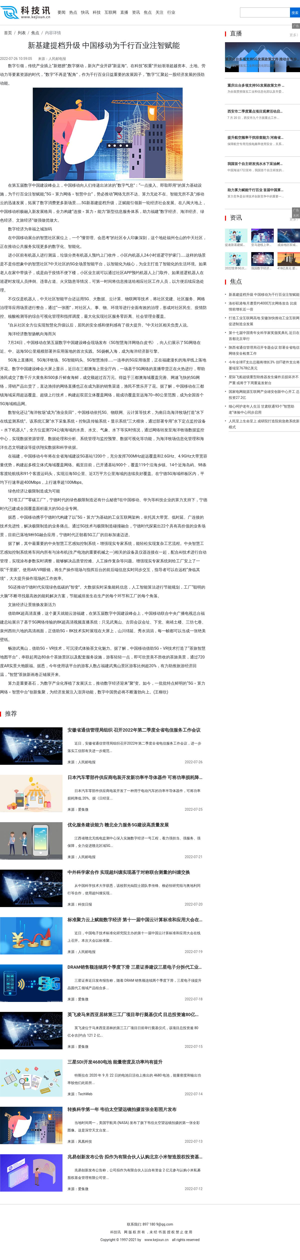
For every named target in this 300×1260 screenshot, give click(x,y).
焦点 (148, 12)
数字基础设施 (70, 700)
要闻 (62, 12)
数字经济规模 (95, 700)
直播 (124, 12)
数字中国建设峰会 (41, 700)
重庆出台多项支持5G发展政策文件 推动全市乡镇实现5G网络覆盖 (262, 59)
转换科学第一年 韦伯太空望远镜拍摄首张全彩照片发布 (122, 1109)
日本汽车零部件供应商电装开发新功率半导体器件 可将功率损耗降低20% (135, 777)
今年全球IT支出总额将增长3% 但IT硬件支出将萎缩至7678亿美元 (264, 365)
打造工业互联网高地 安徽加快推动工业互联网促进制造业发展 (264, 321)
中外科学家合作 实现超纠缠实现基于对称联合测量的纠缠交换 (129, 872)
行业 (171, 12)
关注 (160, 12)
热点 (73, 12)
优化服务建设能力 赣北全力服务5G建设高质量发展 (118, 824)
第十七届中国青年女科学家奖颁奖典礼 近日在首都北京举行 (264, 336)
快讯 (85, 12)
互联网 (110, 12)
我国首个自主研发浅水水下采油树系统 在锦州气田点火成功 (256, 164)
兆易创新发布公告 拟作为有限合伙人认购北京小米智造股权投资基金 (135, 1156)
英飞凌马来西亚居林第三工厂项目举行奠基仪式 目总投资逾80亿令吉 (135, 1014)
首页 (8, 32)
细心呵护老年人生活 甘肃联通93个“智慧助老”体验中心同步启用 (261, 409)
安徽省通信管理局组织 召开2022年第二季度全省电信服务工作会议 (134, 730)
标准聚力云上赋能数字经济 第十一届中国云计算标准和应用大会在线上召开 (135, 919)
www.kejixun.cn (156, 1240)
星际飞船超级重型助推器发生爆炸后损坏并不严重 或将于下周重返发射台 (264, 380)
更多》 (295, 35)
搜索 (295, 13)
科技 (97, 12)
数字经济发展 (120, 700)
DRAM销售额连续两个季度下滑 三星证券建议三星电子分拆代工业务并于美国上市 (135, 967)
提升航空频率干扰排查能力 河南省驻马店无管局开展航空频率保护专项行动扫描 (256, 138)
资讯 (136, 12)
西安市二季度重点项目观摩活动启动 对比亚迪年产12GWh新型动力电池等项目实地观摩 (256, 111)
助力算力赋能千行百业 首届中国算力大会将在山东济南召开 (256, 190)
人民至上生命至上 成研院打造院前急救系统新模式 (264, 424)
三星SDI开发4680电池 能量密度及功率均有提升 (115, 1062)
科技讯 (116, 1232)
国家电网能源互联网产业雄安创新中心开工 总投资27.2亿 (264, 395)
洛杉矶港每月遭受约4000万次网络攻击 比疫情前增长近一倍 (263, 306)
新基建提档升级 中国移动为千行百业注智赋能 (264, 295)
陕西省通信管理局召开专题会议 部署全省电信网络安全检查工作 (264, 350)
